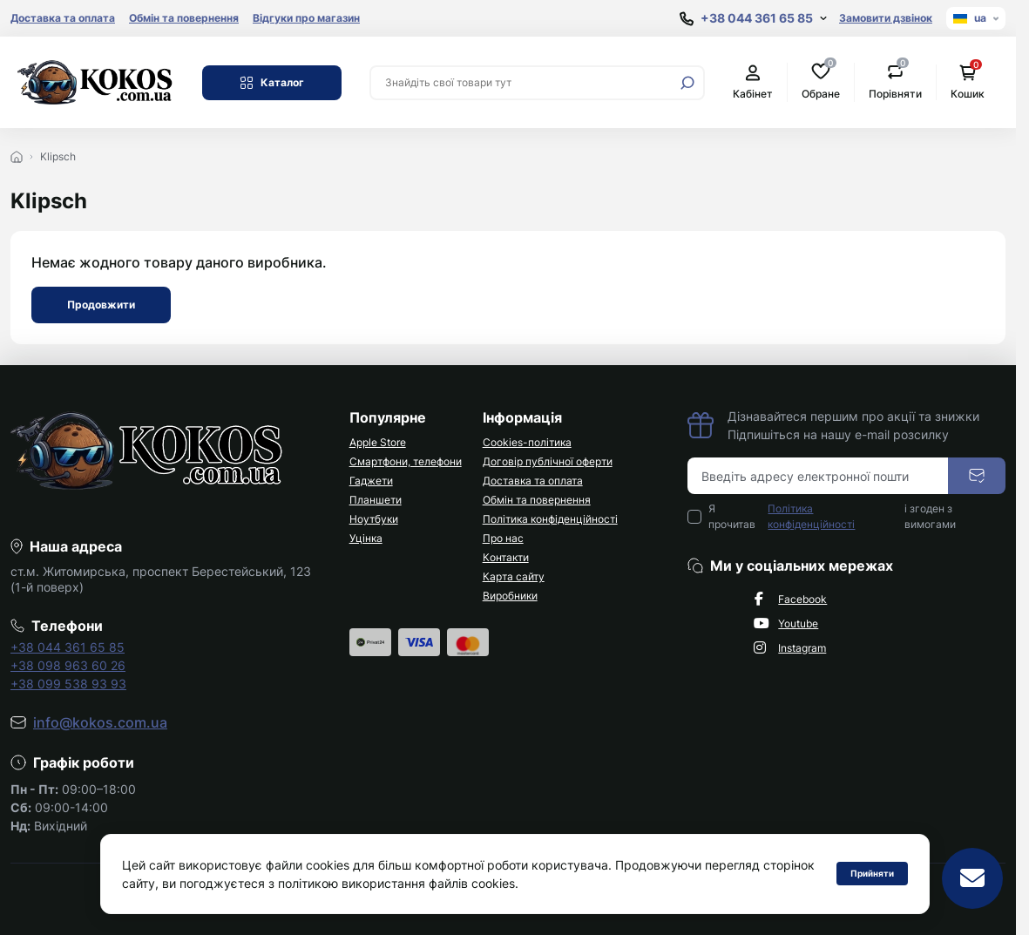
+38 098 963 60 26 (67, 665)
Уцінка (365, 538)
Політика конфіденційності (550, 518)
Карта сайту (514, 576)
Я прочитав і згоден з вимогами (832, 516)
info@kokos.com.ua (100, 722)
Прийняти (872, 873)
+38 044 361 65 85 (67, 647)
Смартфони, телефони (405, 461)
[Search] (687, 83)
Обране (821, 81)
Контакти (506, 557)
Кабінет (753, 82)
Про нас (503, 538)
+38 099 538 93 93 (68, 683)
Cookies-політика (527, 442)
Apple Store (377, 442)
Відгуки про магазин (306, 17)
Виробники (510, 595)
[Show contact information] (753, 18)
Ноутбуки (373, 518)
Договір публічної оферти (548, 461)
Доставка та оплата (62, 17)
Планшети (375, 499)
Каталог (272, 83)
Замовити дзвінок (885, 17)
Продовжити (101, 304)
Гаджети (371, 480)
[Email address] (818, 475)
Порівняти (895, 81)
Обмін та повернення (184, 17)
